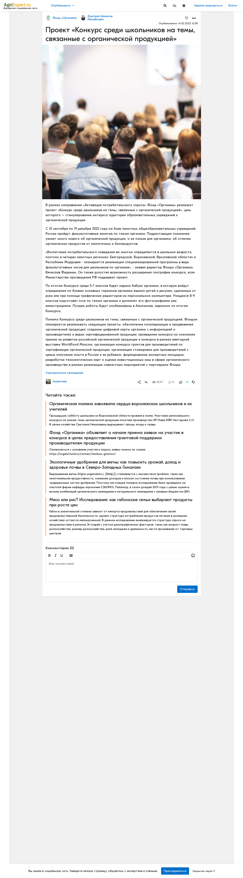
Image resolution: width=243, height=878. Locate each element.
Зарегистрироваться (208, 5)
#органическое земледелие (64, 373)
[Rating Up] (181, 382)
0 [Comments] (171, 382)
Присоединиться (175, 871)
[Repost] (146, 382)
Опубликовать (61, 5)
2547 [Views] (157, 382)
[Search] (165, 5)
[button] (174, 5)
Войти (233, 5)
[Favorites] (186, 18)
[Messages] (174, 5)
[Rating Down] (193, 382)
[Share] (139, 382)
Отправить (187, 589)
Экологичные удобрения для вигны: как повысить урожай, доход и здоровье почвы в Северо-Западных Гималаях (115, 464)
